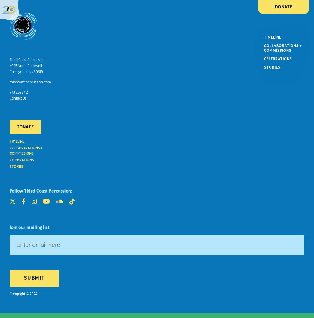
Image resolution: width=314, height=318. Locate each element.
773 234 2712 (19, 92)
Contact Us (18, 98)
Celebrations (278, 59)
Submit (34, 278)
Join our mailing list (29, 227)
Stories (272, 67)
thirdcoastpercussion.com (30, 82)
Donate (283, 7)
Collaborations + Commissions (283, 48)
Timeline (272, 37)
